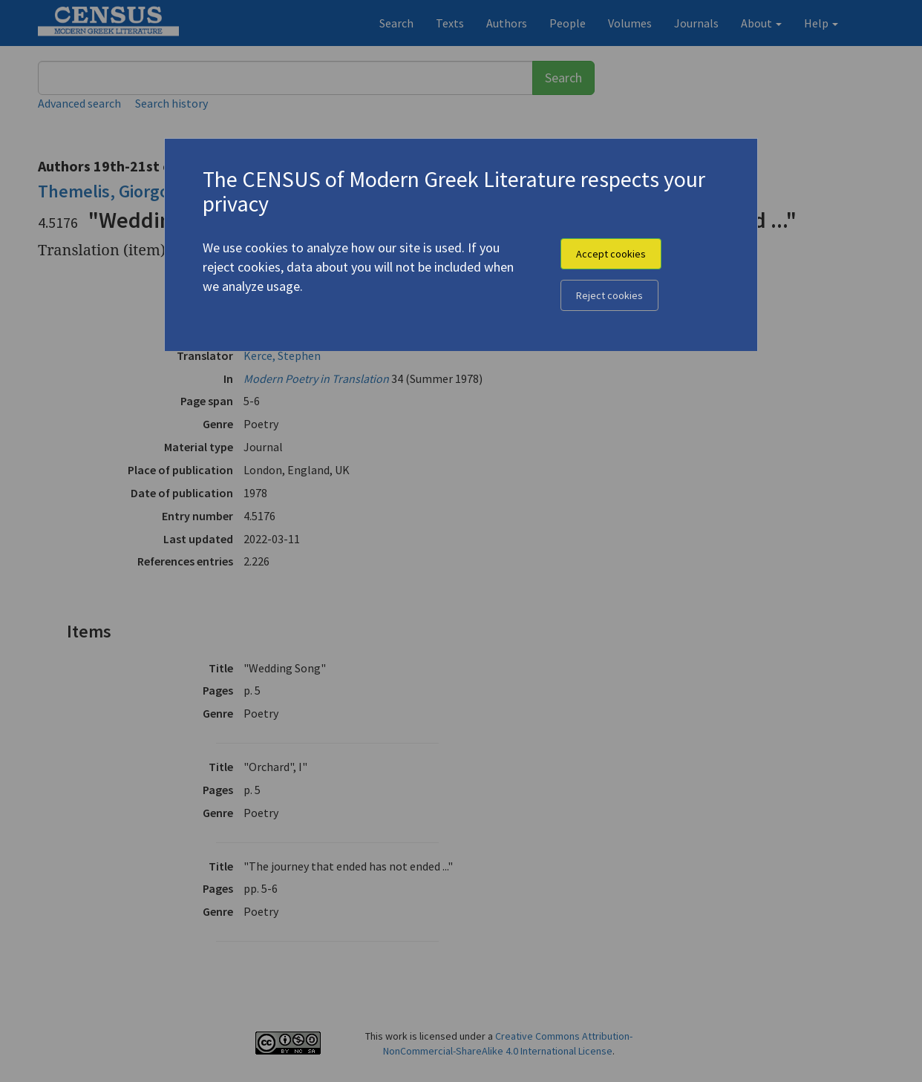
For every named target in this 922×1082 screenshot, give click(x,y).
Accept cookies (611, 253)
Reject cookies (609, 295)
